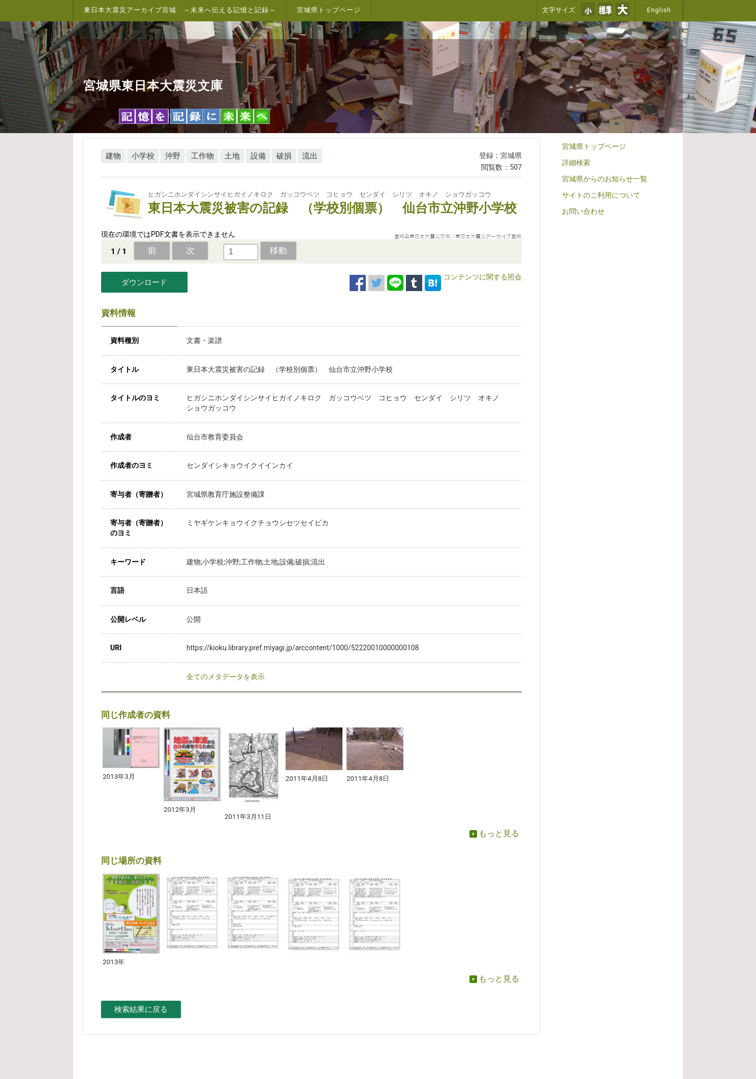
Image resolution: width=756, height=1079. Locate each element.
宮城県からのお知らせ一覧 (604, 179)
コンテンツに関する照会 (483, 277)
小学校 (143, 156)
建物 (113, 156)
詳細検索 (576, 162)
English (659, 10)
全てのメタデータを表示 (225, 677)
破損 (284, 156)
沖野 (172, 156)
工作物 (202, 156)
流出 (310, 156)
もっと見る (494, 833)
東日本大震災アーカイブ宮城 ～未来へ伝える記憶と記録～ (180, 10)
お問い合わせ (583, 211)
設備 (258, 156)
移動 (278, 250)
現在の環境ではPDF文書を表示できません (168, 234)
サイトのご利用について (601, 195)
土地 (232, 156)
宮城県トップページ (329, 10)
